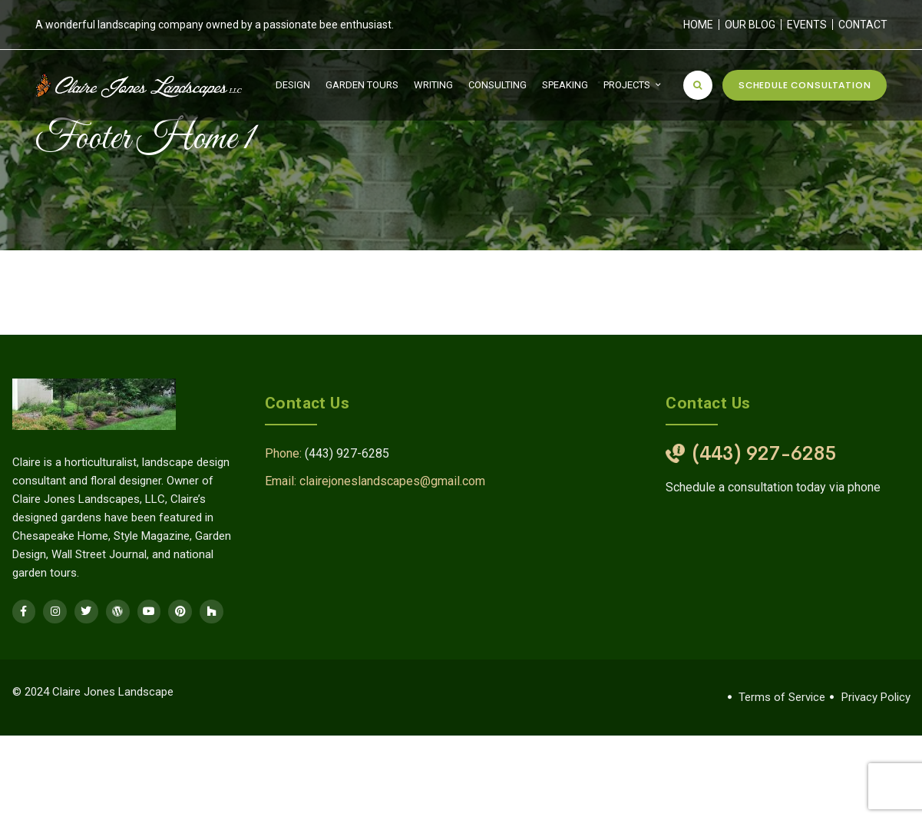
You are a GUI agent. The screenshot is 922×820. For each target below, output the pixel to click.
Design (293, 85)
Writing (433, 85)
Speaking (565, 85)
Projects (626, 85)
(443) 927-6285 (347, 453)
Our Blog (750, 24)
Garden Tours (362, 85)
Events (807, 24)
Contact (862, 24)
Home (698, 24)
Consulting (497, 85)
